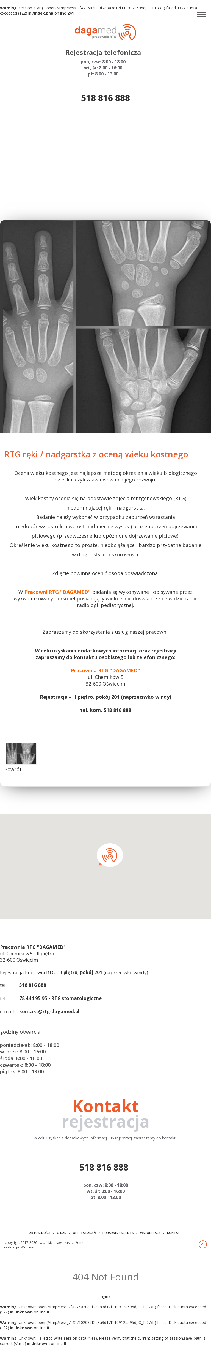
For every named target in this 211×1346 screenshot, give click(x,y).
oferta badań (84, 1233)
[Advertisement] (105, 162)
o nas (61, 1233)
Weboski (27, 1247)
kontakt (174, 1233)
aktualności (39, 1233)
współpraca (150, 1233)
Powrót (13, 769)
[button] (110, 855)
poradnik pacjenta (118, 1233)
